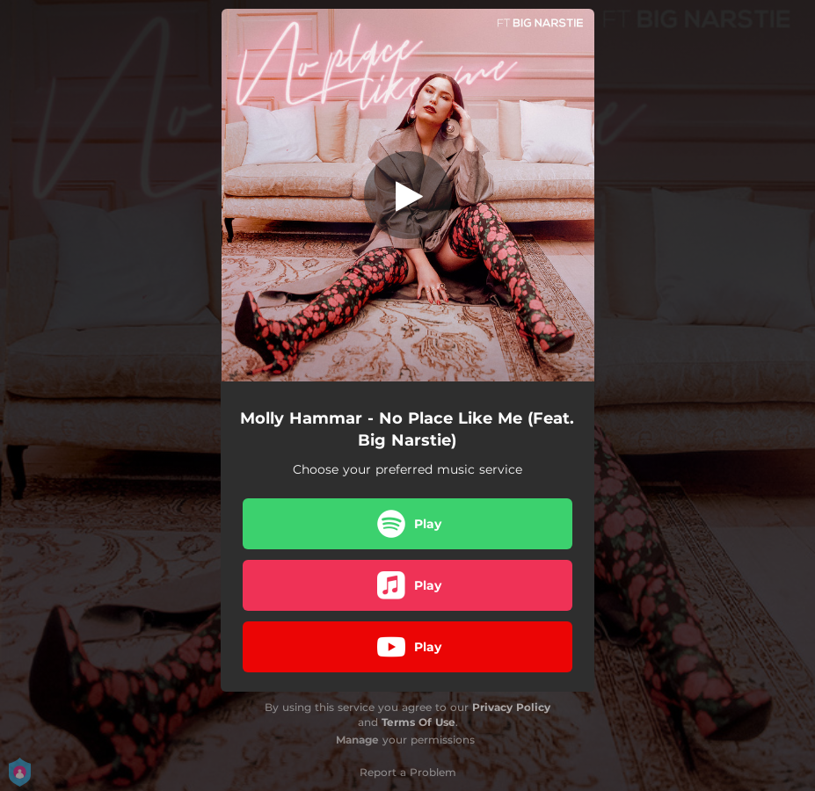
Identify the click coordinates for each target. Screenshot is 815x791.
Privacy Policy (511, 707)
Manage (357, 739)
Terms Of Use (418, 722)
